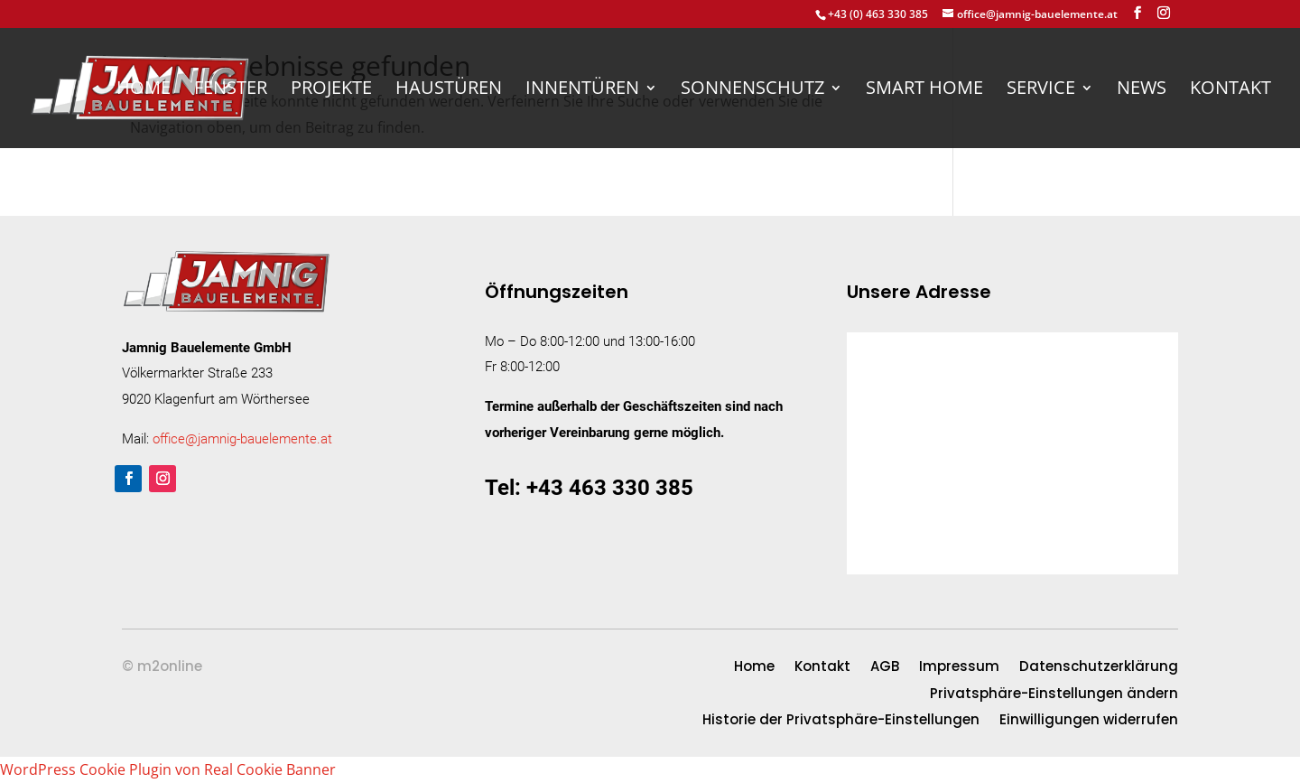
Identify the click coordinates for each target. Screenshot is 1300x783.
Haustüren (448, 90)
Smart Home (924, 90)
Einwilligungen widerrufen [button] (1088, 721)
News (1141, 90)
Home (143, 90)
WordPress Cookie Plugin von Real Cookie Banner (168, 769)
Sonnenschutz (752, 90)
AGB (884, 668)
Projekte (331, 90)
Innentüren (582, 90)
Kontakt (1230, 90)
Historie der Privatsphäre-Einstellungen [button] (841, 721)
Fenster (230, 90)
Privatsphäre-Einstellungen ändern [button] (1054, 695)
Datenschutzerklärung (1098, 668)
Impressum (959, 668)
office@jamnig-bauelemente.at (242, 439)
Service (1041, 90)
